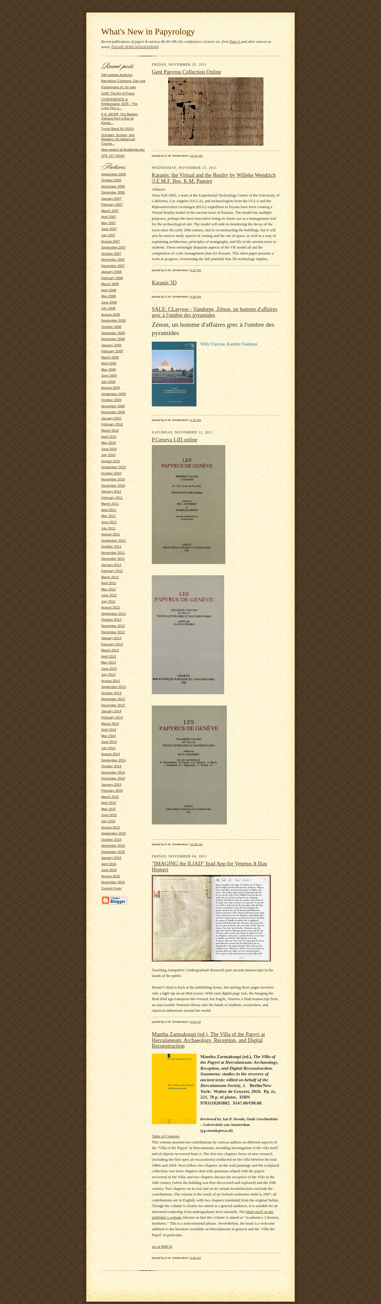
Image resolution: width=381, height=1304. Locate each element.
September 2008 (113, 320)
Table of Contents (165, 1136)
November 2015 (113, 845)
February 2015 (112, 790)
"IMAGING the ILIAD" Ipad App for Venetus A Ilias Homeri (209, 867)
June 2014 (109, 742)
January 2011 (111, 491)
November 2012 (113, 626)
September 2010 (113, 467)
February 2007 (112, 204)
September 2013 (113, 687)
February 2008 (112, 278)
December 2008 (113, 339)
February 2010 (112, 424)
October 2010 (111, 473)
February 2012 (112, 571)
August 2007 (110, 241)
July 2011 (108, 528)
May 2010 (108, 442)
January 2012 (111, 565)
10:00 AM (196, 844)
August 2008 (110, 314)
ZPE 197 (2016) (113, 156)
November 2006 (113, 186)
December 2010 (113, 485)
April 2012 (108, 583)
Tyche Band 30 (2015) (117, 129)
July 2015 (108, 821)
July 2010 (108, 455)
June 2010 (109, 449)
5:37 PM (195, 270)
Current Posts (111, 888)
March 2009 (110, 357)
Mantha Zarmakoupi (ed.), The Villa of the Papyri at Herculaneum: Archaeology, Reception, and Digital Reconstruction (208, 1040)
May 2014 (108, 736)
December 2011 (113, 558)
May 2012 (108, 589)
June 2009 (109, 375)
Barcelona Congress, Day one (123, 81)
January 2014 (111, 711)
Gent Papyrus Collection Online (186, 72)
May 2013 (108, 662)
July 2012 (108, 601)
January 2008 (111, 272)
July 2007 (108, 235)
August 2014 (110, 754)
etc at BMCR (162, 1246)
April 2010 (108, 437)
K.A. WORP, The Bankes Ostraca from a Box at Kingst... (119, 118)
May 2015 (108, 809)
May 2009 (108, 369)
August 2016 (110, 876)
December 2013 (113, 705)
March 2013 (110, 650)
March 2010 (110, 430)
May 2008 (108, 296)
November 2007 (113, 259)
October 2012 (111, 619)
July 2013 (108, 674)
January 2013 (111, 638)
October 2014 (111, 766)
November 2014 (113, 772)
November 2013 (113, 699)
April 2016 (108, 864)
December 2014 (113, 778)
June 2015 (109, 815)
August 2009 (110, 387)
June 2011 (109, 522)
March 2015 (110, 797)
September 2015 (113, 833)
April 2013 (108, 656)
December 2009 (113, 412)
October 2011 (111, 546)
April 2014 (108, 729)
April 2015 (108, 803)
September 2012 (113, 613)
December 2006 (113, 192)
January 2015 (111, 784)
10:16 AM (196, 155)
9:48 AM (195, 1257)
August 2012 (110, 607)
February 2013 (112, 644)
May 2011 (108, 516)
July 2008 (108, 308)
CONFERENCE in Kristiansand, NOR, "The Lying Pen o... (119, 104)
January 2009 (111, 345)
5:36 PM (195, 296)
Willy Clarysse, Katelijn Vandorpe (228, 344)
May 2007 (108, 223)
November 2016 (113, 882)
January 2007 (111, 198)
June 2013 (109, 668)
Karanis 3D (164, 283)
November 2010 (113, 479)
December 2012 (113, 632)
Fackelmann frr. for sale (118, 87)
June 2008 (109, 302)
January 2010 (111, 418)
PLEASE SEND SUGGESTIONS (135, 47)
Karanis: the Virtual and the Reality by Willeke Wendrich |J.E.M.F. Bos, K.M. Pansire (214, 178)
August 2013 (110, 681)
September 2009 (113, 394)
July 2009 (108, 382)
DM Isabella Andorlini (116, 75)
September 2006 (113, 174)
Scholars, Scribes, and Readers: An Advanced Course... (118, 139)
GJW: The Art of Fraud (117, 93)
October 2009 (111, 400)
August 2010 (110, 461)
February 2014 (112, 717)
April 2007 (108, 217)
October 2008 (111, 327)
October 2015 (111, 839)
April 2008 (108, 290)
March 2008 (110, 284)
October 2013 (111, 693)
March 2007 (110, 211)
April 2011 (108, 510)
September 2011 (113, 540)
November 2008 (113, 333)
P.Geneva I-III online (174, 440)
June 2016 (109, 870)
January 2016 (111, 858)
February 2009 (112, 351)
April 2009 (108, 363)
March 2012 (110, 577)
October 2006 (111, 180)
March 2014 (110, 723)
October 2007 (111, 253)
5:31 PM (195, 420)
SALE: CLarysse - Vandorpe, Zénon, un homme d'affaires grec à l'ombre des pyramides (214, 312)
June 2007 (109, 229)
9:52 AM (195, 1021)
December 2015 (113, 852)
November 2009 (113, 406)
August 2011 (110, 534)
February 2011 (112, 497)
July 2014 (108, 748)
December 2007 (113, 266)
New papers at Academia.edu (123, 149)
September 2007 (113, 247)
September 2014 (113, 760)
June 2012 (109, 595)
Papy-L (235, 42)
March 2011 (110, 503)
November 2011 (113, 552)
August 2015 (110, 827)
